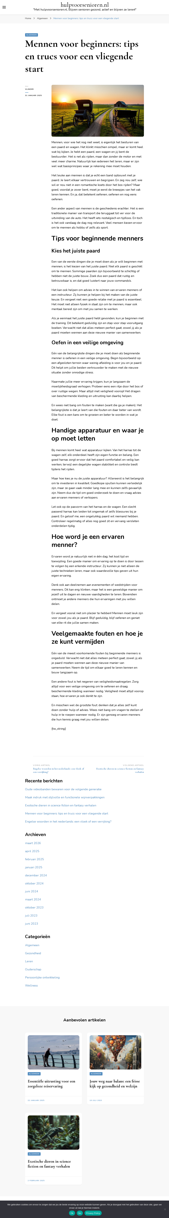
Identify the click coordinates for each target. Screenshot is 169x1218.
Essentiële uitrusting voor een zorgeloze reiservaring (51, 1084)
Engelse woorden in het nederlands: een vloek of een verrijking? (68, 822)
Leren (29, 961)
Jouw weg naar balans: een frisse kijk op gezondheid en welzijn (115, 1084)
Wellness (31, 986)
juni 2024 (31, 891)
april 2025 (32, 851)
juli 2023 (31, 916)
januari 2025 (33, 867)
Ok (72, 1213)
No (79, 1213)
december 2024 (36, 875)
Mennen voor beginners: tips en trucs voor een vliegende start (66, 813)
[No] (165, 1209)
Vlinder (29, 89)
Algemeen (31, 35)
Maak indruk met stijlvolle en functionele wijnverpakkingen (64, 797)
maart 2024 (33, 899)
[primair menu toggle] (4, 7)
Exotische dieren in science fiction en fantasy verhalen (60, 805)
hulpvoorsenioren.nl (85, 5)
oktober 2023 (34, 907)
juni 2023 (31, 924)
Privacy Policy (93, 1213)
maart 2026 (33, 843)
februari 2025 (34, 859)
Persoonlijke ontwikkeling (42, 977)
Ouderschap (33, 969)
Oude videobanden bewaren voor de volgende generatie (63, 789)
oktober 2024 (34, 883)
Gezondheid (33, 953)
